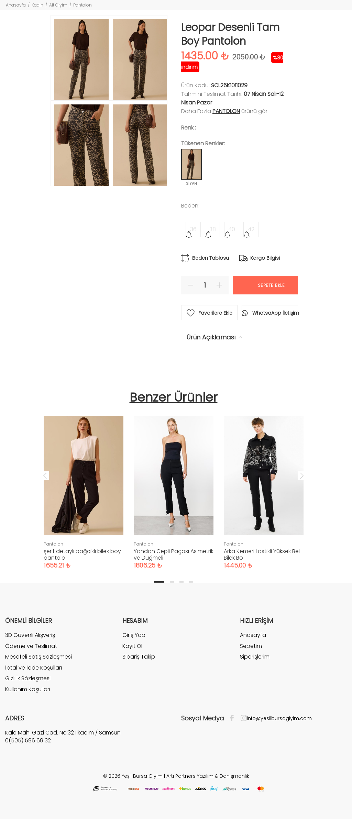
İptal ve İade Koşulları (33, 668)
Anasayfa (16, 5)
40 (231, 229)
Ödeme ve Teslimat (31, 646)
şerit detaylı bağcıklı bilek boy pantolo (82, 554)
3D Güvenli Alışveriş (30, 635)
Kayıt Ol (132, 646)
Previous (45, 475)
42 (251, 229)
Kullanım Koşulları (27, 689)
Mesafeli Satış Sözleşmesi (38, 657)
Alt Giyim (58, 5)
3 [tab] (181, 582)
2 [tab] (172, 582)
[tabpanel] (83, 485)
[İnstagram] (242, 718)
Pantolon (82, 5)
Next (301, 475)
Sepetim (251, 646)
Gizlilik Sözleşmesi (28, 678)
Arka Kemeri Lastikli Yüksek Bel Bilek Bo (262, 554)
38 (212, 229)
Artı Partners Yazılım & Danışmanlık (207, 776)
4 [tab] (191, 582)
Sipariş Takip (138, 657)
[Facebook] (233, 718)
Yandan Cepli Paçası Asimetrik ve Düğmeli (173, 554)
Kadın (37, 5)
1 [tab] (159, 582)
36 (193, 229)
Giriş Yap (133, 635)
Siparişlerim (255, 657)
